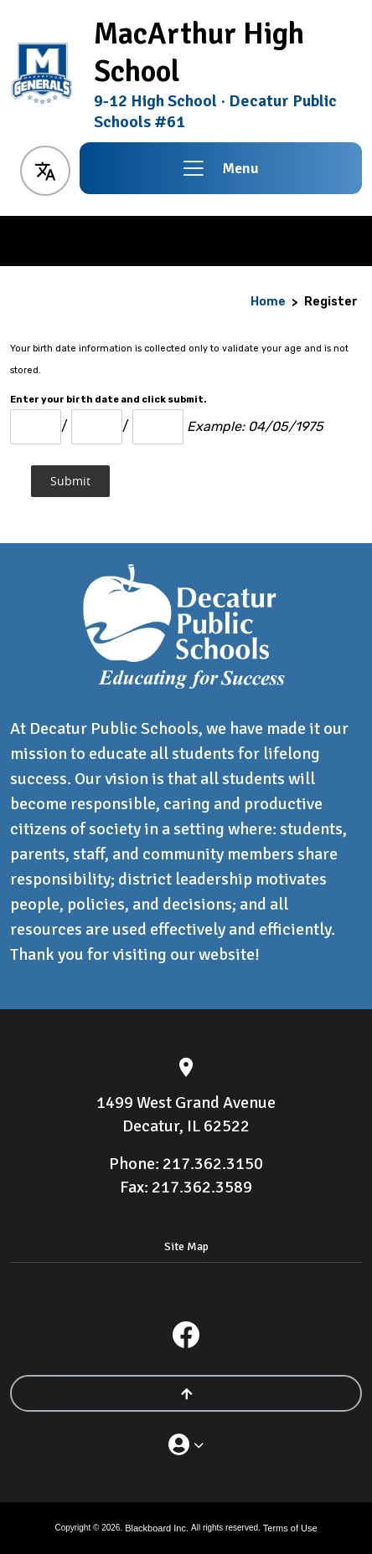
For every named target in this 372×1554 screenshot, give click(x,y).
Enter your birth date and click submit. (108, 399)
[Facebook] (186, 1334)
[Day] (96, 426)
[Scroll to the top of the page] (186, 1393)
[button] (45, 168)
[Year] (157, 426)
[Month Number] (35, 426)
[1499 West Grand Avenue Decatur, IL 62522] (186, 1114)
